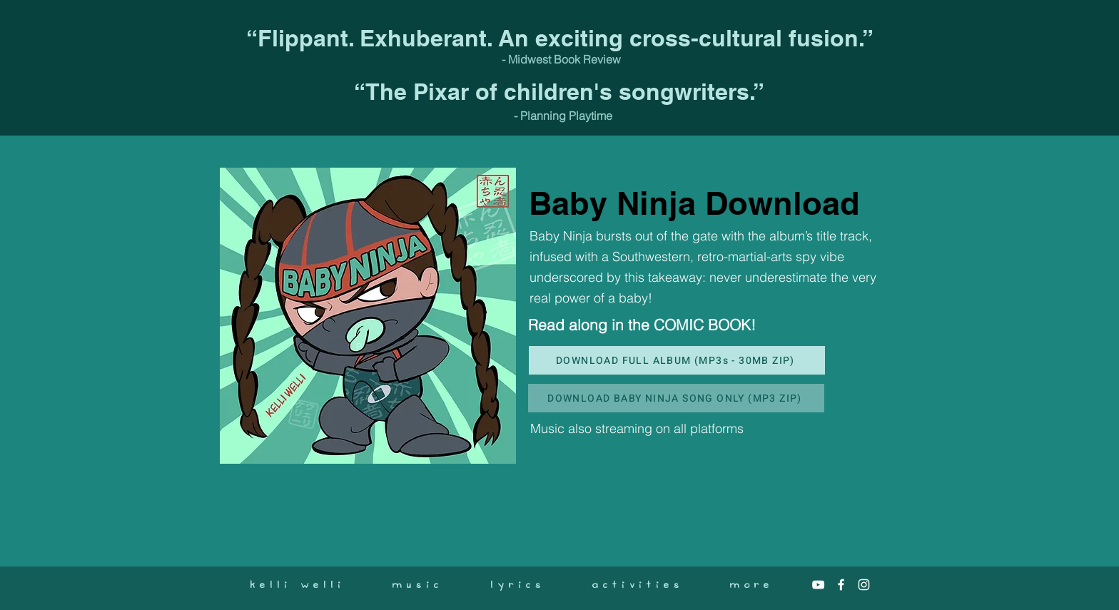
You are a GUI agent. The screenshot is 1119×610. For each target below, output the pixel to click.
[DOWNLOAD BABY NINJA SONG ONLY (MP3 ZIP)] (676, 398)
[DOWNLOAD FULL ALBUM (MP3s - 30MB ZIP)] (677, 360)
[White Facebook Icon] (841, 584)
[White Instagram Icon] (863, 584)
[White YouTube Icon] (818, 584)
